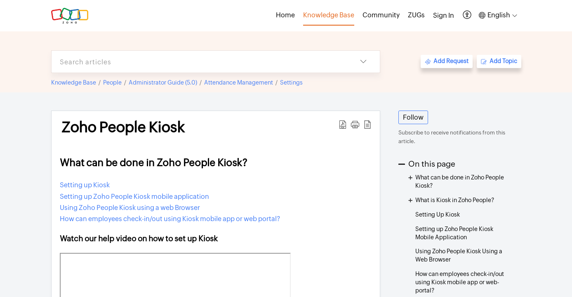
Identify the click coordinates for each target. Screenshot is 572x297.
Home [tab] (285, 15)
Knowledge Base (73, 82)
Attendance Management (238, 82)
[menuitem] (443, 15)
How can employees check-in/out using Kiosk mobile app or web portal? (170, 219)
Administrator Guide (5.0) (163, 82)
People (112, 82)
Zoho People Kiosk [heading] (122, 127)
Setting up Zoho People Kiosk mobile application (134, 196)
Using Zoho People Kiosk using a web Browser (130, 208)
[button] (467, 15)
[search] (199, 62)
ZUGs (416, 15)
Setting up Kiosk (85, 185)
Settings (291, 82)
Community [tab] (381, 15)
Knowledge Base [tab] (328, 15)
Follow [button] (413, 117)
